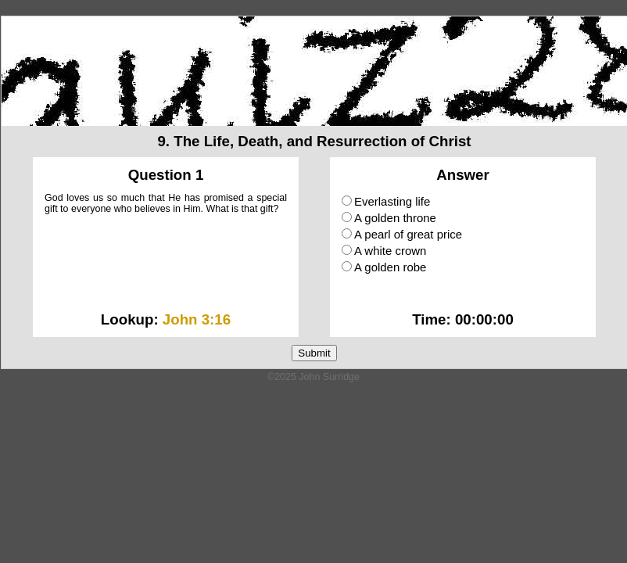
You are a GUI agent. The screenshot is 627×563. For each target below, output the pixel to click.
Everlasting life (386, 201)
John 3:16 (197, 319)
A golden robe (384, 267)
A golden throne (389, 217)
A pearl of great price (402, 234)
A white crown (384, 250)
